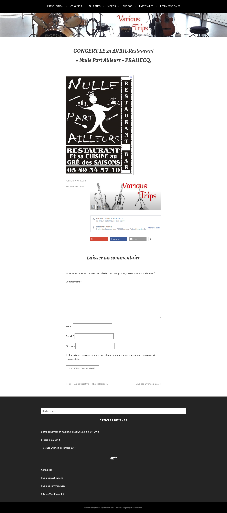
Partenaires (146, 6)
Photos (127, 6)
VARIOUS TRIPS (77, 186)
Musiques (95, 6)
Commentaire (74, 281)
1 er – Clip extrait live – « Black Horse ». (88, 383)
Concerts (76, 6)
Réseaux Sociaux (170, 6)
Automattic (137, 507)
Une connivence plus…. (147, 383)
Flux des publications (52, 478)
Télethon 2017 (48, 447)
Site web (70, 346)
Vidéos (112, 6)
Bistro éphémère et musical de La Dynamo (63, 431)
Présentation (55, 6)
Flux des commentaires (53, 485)
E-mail (70, 336)
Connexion (46, 469)
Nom (69, 326)
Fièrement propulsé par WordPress (99, 507)
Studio (44, 439)
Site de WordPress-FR (52, 494)
